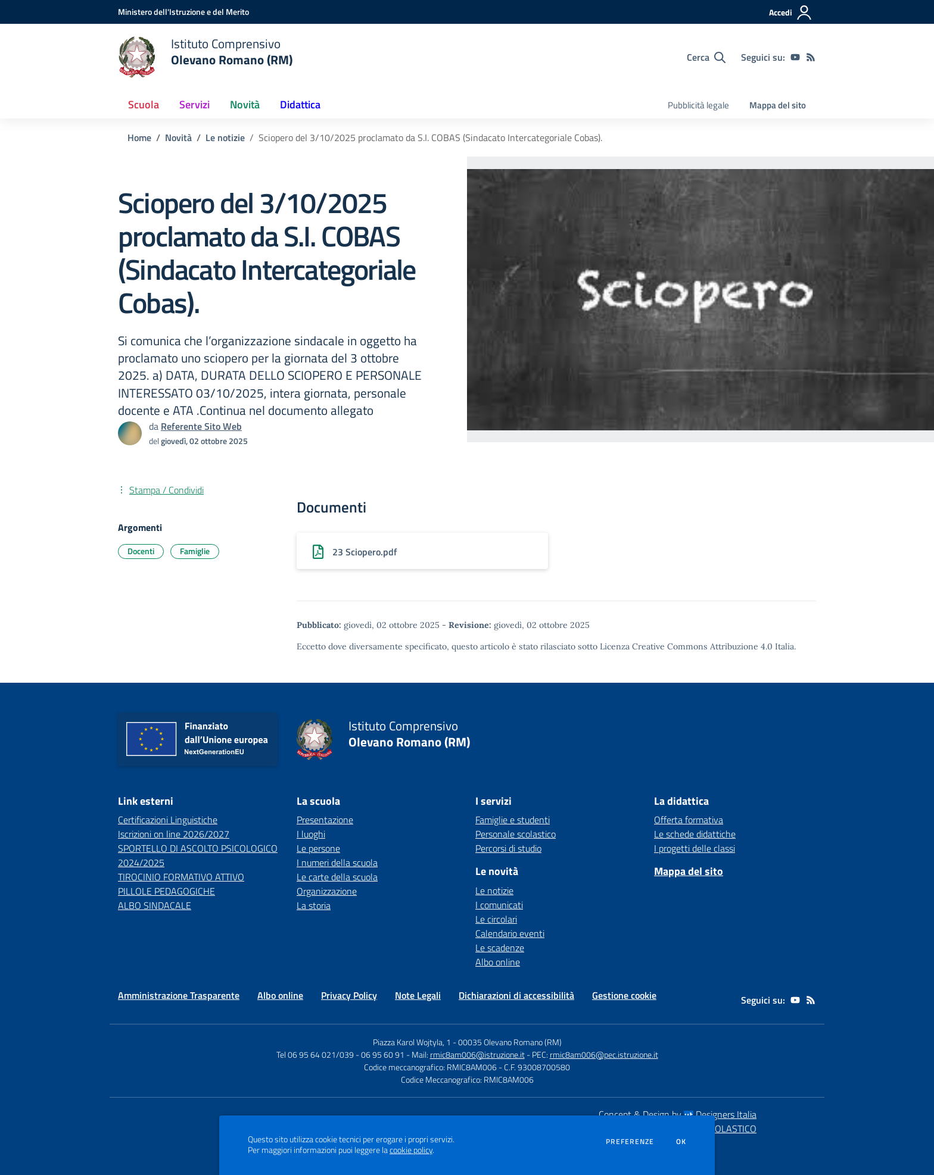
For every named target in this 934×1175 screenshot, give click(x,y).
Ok (681, 1141)
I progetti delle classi (694, 848)
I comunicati (499, 905)
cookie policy (411, 1150)
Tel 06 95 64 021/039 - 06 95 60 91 (340, 1054)
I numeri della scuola (337, 862)
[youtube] (795, 57)
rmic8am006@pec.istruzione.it (604, 1054)
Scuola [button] (143, 104)
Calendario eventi (509, 933)
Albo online (497, 962)
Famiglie (195, 551)
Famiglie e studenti (512, 819)
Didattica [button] (300, 104)
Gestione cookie (624, 995)
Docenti (140, 551)
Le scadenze (499, 947)
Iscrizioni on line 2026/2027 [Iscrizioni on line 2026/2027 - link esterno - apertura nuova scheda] (173, 834)
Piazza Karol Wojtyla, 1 (412, 1042)
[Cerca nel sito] (706, 57)
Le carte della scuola (337, 877)
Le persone (318, 848)
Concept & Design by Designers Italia (677, 1114)
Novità (178, 137)
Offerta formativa (688, 819)
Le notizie (225, 137)
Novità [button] (245, 104)
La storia (314, 905)
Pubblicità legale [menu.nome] (698, 105)
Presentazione (325, 819)
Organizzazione (327, 891)
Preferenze (630, 1141)
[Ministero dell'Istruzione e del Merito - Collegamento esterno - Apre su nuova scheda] (183, 11)
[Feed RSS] (810, 57)
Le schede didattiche (695, 834)
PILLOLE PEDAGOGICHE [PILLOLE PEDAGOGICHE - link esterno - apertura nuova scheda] (166, 891)
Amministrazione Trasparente (178, 995)
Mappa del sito (777, 105)
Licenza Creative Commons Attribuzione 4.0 (686, 646)
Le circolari (496, 919)
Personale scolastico (515, 834)
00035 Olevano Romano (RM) (510, 1042)
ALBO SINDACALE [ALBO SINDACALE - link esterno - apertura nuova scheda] (154, 905)
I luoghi (311, 834)
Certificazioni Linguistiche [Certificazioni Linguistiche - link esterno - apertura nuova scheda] (167, 819)
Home (139, 137)
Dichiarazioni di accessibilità (516, 995)
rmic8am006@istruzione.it (477, 1054)
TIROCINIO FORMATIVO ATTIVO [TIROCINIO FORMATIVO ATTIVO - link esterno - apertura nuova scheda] (181, 877)
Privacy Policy (349, 995)
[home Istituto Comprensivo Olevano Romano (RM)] (205, 57)
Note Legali (418, 995)
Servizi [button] (194, 104)
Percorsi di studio (508, 848)
